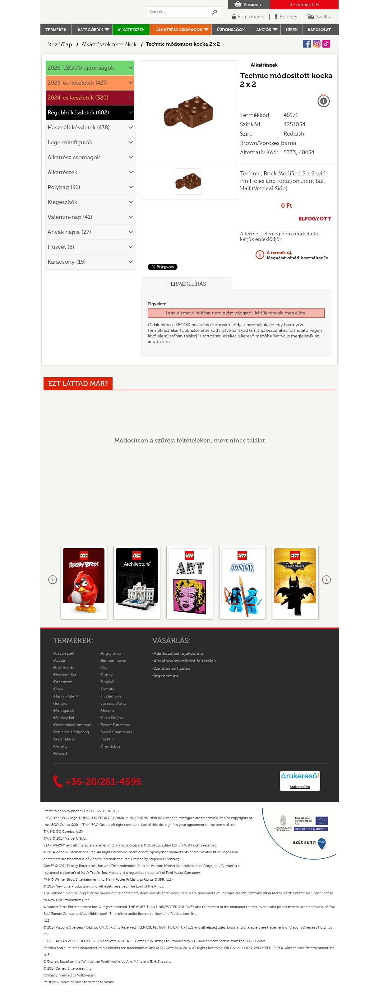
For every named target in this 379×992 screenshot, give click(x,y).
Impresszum (166, 676)
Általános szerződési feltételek (185, 661)
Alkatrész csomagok (179, 29)
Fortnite (107, 689)
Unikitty (61, 746)
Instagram (317, 44)
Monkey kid (64, 718)
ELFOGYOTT (314, 219)
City (104, 667)
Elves (58, 689)
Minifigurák (64, 710)
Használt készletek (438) (79, 127)
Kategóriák (90, 29)
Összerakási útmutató (72, 725)
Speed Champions (116, 732)
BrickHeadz (64, 667)
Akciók (263, 29)
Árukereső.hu (300, 787)
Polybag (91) (64, 187)
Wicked (60, 753)
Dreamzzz (63, 682)
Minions (107, 710)
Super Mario (64, 739)
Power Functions (115, 725)
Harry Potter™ (67, 696)
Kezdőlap (60, 44)
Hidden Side (111, 696)
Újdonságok (231, 29)
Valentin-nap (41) (70, 217)
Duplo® (107, 682)
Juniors (60, 703)
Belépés (288, 17)
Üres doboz (110, 746)
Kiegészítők (62, 202)
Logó (90, 12)
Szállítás (325, 17)
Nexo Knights (112, 718)
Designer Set (65, 675)
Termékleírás (186, 284)
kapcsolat (319, 29)
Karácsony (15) (67, 262)
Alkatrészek (131, 29)
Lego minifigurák (70, 142)
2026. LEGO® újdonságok (81, 68)
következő (326, 580)
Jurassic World (113, 703)
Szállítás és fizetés (172, 668)
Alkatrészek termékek (108, 44)
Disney (107, 675)
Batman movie (113, 660)
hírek (292, 29)
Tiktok (326, 44)
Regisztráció (251, 17)
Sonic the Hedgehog (71, 732)
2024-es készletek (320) (78, 98)
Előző (53, 580)
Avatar (60, 660)
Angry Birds (111, 653)
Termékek (55, 29)
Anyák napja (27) (69, 232)
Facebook (307, 44)
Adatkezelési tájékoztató (179, 653)
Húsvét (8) (61, 247)
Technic (107, 739)
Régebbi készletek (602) (78, 112)
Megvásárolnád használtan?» (298, 255)
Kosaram (252, 4)
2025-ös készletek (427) (78, 83)
